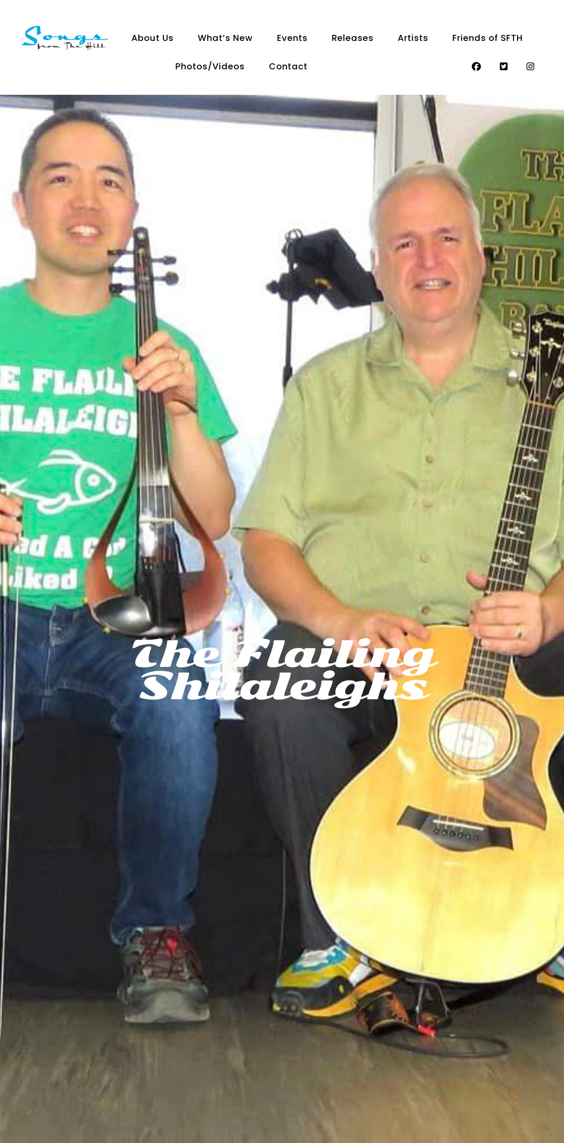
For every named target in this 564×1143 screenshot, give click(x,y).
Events (292, 38)
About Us (152, 38)
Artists (413, 38)
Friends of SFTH (487, 38)
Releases (353, 38)
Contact (288, 66)
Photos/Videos (210, 66)
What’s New (225, 38)
